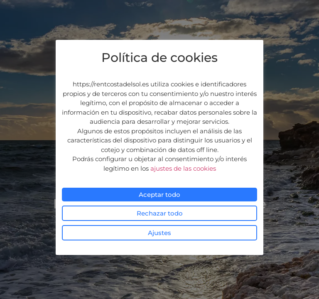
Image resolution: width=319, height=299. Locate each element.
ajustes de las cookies (183, 168)
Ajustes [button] (159, 233)
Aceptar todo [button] (159, 195)
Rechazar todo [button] (160, 213)
